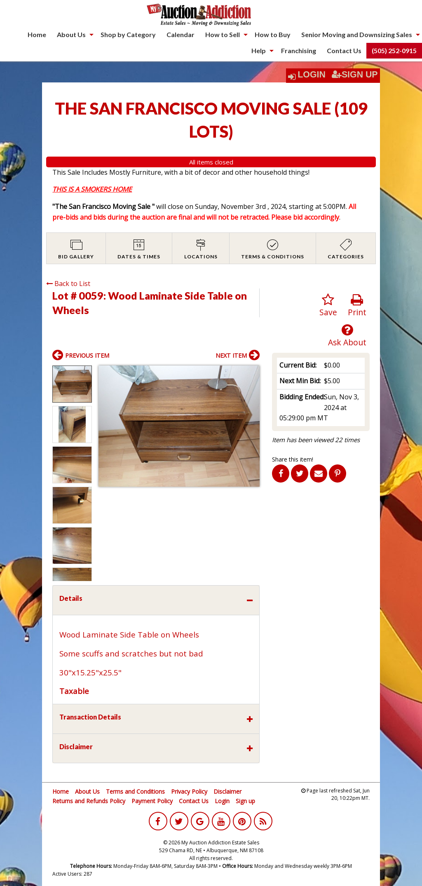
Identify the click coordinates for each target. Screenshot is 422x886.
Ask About (347, 335)
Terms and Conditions (135, 791)
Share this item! (292, 459)
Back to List (68, 283)
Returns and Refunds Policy (88, 801)
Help (258, 50)
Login (312, 75)
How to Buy (273, 34)
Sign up (245, 801)
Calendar (180, 34)
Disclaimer (227, 791)
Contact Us (344, 50)
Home (37, 34)
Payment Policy (152, 801)
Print (357, 305)
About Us (71, 34)
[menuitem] (37, 34)
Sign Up (355, 75)
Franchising (298, 50)
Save (328, 305)
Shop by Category (128, 34)
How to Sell (222, 34)
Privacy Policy (189, 791)
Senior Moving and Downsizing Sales (356, 34)
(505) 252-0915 (394, 50)
